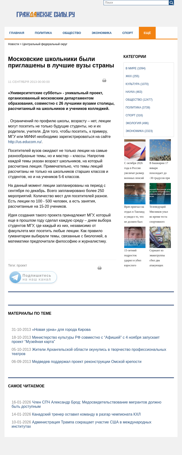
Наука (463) (134, 92)
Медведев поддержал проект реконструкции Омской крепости (86, 362)
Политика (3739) (138, 107)
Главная (16, 33)
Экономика (102, 33)
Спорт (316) (134, 115)
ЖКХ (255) (132, 76)
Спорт (127, 33)
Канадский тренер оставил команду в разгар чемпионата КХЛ (86, 414)
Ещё (147, 33)
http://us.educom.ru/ (24, 142)
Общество (72, 33)
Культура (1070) (137, 84)
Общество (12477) (139, 99)
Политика (43, 33)
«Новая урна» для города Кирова (61, 330)
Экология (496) (137, 123)
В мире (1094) (136, 68)
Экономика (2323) (139, 131)
